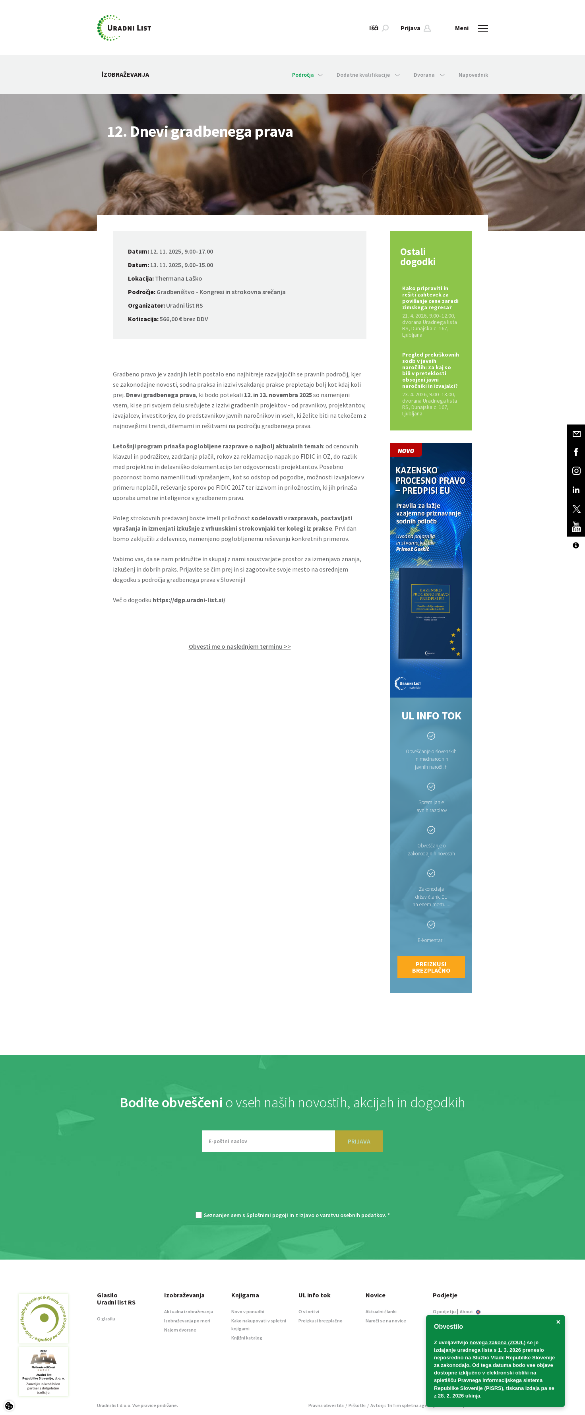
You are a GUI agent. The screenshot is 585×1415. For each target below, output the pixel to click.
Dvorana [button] (429, 74)
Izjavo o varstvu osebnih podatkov (342, 1215)
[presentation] (292, 1185)
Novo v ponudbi (247, 1311)
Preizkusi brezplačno (431, 967)
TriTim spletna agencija (412, 1405)
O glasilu (106, 1319)
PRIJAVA (359, 1141)
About (470, 1311)
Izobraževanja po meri (187, 1321)
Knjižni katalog (246, 1338)
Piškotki (357, 1405)
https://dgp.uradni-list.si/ (189, 600)
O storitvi (308, 1311)
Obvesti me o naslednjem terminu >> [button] (240, 646)
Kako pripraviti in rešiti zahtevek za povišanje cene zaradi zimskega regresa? (431, 311)
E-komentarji (431, 940)
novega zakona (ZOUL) (498, 1342)
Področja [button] (307, 74)
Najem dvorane (180, 1330)
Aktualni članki (381, 1311)
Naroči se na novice (386, 1321)
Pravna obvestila (326, 1405)
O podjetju (444, 1311)
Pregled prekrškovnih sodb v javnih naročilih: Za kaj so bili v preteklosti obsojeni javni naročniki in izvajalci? (431, 384)
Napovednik (473, 74)
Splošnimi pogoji (267, 1215)
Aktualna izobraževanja (188, 1311)
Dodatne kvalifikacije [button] (368, 74)
